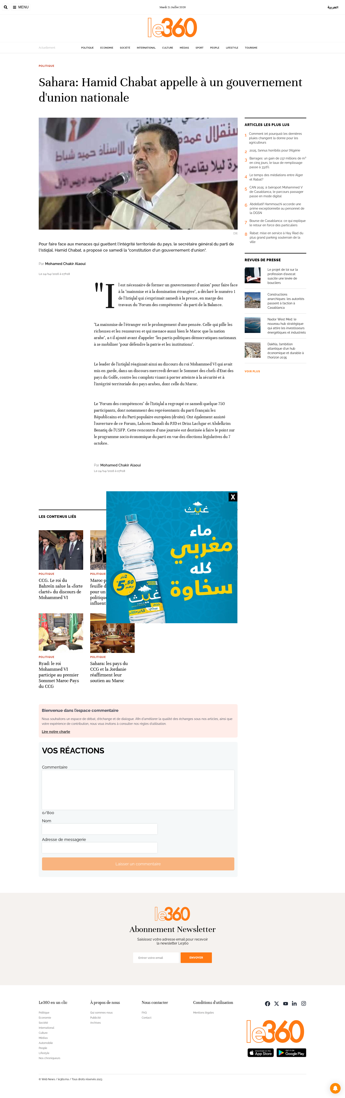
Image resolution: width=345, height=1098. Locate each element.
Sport (200, 47)
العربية (333, 7)
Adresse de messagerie (64, 839)
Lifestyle (232, 47)
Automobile (46, 1043)
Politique (87, 47)
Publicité (95, 1017)
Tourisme (251, 47)
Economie (106, 47)
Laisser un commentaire (138, 864)
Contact (146, 1017)
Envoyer (196, 957)
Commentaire (55, 767)
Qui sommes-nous (101, 1012)
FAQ (144, 1012)
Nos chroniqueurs (49, 1058)
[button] (335, 1088)
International (146, 47)
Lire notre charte (56, 732)
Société (125, 47)
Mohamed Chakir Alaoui (65, 264)
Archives (95, 1022)
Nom (46, 820)
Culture (167, 47)
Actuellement (47, 47)
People (214, 47)
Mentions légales (203, 1012)
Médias (184, 47)
